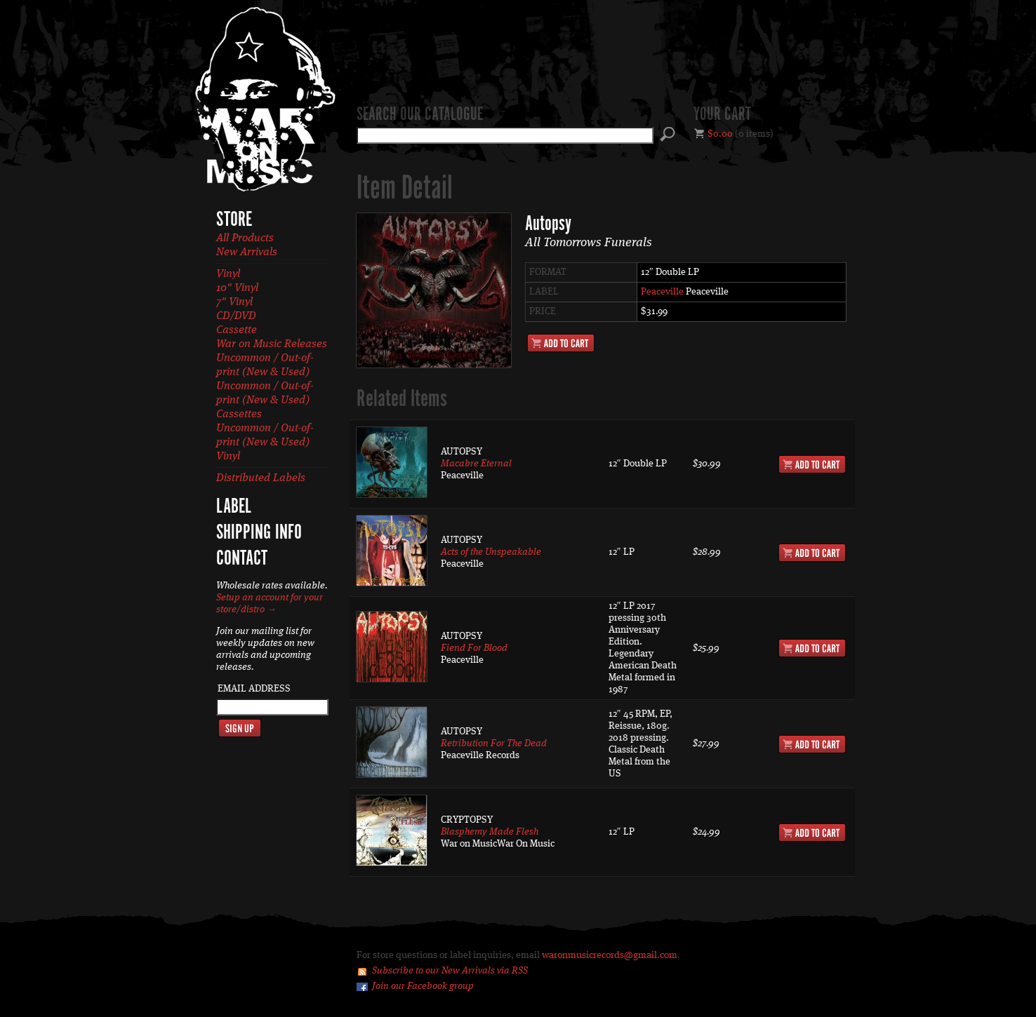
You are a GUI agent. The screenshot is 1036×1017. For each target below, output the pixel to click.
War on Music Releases (271, 344)
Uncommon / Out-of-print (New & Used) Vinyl (265, 442)
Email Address (254, 689)
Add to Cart (561, 343)
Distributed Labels (260, 478)
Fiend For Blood (474, 648)
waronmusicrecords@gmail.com (609, 955)
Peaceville (662, 292)
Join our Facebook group (423, 986)
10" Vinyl (237, 288)
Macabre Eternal (476, 464)
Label (233, 507)
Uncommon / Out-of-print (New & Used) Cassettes (265, 400)
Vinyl (228, 274)
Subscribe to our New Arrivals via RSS (450, 971)
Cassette (236, 330)
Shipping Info (259, 533)
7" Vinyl (234, 302)
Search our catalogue (420, 115)
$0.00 (720, 134)
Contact (241, 559)
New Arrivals (246, 252)
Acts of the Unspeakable (491, 552)
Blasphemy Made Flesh (489, 832)
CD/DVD (236, 316)
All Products (245, 238)
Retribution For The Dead (494, 743)
